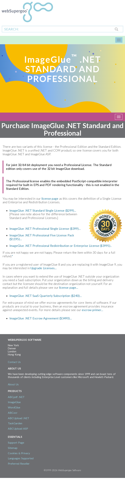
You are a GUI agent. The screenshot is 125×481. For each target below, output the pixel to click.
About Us (13, 384)
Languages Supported (21, 458)
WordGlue (14, 407)
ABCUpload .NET (18, 418)
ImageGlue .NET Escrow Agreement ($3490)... (40, 318)
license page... (68, 287)
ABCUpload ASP (18, 428)
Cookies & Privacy (19, 453)
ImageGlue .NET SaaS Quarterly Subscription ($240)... (45, 296)
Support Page (16, 442)
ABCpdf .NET (16, 396)
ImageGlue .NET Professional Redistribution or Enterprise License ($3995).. (60, 246)
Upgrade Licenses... (43, 268)
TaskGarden (15, 423)
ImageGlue (14, 402)
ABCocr (12, 412)
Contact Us (14, 362)
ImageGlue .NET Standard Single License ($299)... (42, 210)
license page (50, 198)
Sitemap (12, 447)
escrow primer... (92, 310)
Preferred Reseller (19, 463)
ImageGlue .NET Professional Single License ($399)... (45, 228)
